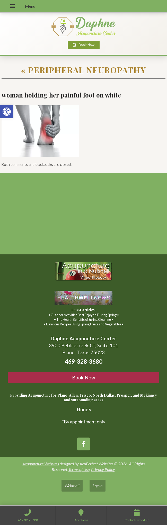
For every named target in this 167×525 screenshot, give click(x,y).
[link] (6, 111)
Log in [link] (97, 485)
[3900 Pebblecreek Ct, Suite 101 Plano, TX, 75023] (83, 215)
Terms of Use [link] (79, 469)
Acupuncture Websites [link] (40, 463)
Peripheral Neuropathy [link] (83, 69)
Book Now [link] (83, 377)
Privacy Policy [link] (103, 469)
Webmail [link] (72, 485)
